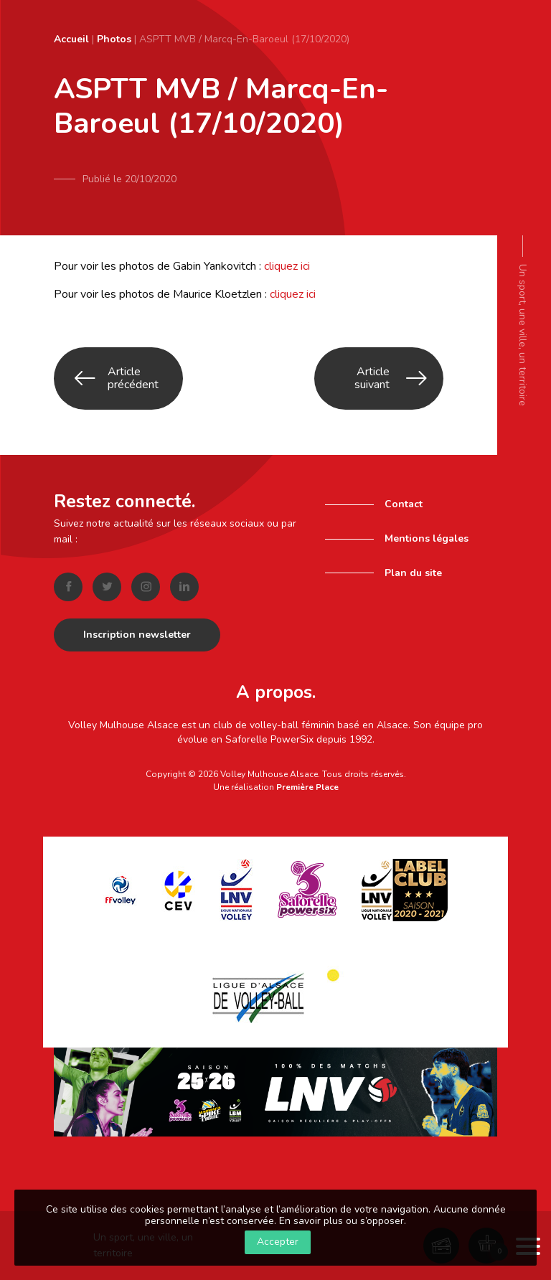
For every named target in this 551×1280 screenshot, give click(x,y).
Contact (404, 504)
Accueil (71, 39)
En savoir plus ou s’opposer (341, 1221)
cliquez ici (287, 266)
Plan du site (413, 573)
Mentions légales (426, 538)
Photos (114, 39)
